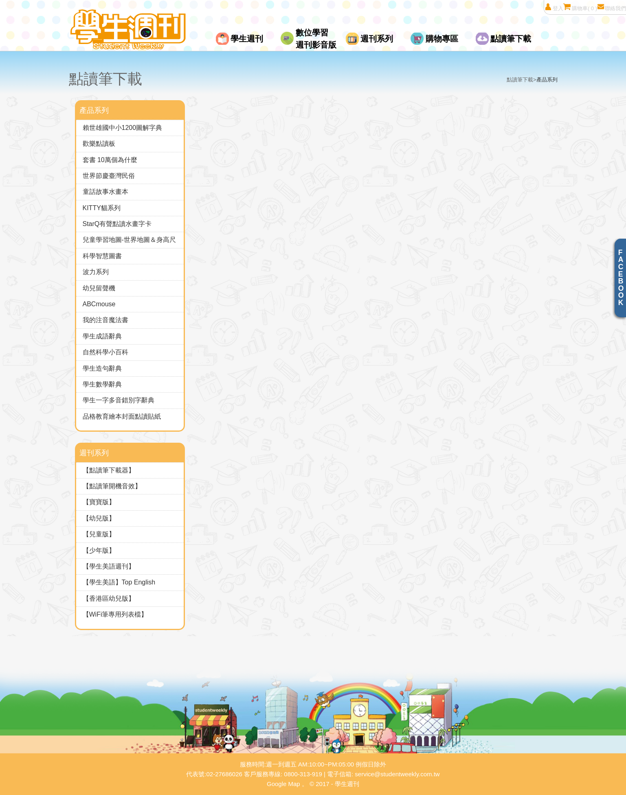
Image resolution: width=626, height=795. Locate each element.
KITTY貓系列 (102, 207)
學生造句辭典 (102, 368)
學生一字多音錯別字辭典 (118, 400)
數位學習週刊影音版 (316, 38)
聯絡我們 (611, 7)
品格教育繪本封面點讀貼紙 (122, 416)
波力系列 (96, 271)
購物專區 (442, 38)
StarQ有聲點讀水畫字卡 (117, 223)
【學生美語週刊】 (109, 566)
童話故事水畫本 (105, 191)
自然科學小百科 (105, 352)
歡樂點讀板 (99, 143)
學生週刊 (247, 38)
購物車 (580, 7)
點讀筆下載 (510, 38)
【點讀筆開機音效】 (112, 486)
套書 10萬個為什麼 (110, 159)
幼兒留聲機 (99, 288)
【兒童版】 (99, 534)
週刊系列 (376, 38)
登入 (553, 7)
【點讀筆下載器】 (109, 470)
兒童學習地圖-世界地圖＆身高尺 (129, 239)
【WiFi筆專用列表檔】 (115, 614)
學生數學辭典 (102, 384)
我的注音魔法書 (105, 319)
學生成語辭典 (102, 336)
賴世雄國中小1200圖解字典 (123, 127)
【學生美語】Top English (119, 582)
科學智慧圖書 (102, 256)
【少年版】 (99, 550)
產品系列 (547, 80)
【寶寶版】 (99, 502)
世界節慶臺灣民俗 (109, 175)
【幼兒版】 (99, 518)
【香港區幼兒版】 (109, 598)
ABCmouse (99, 304)
